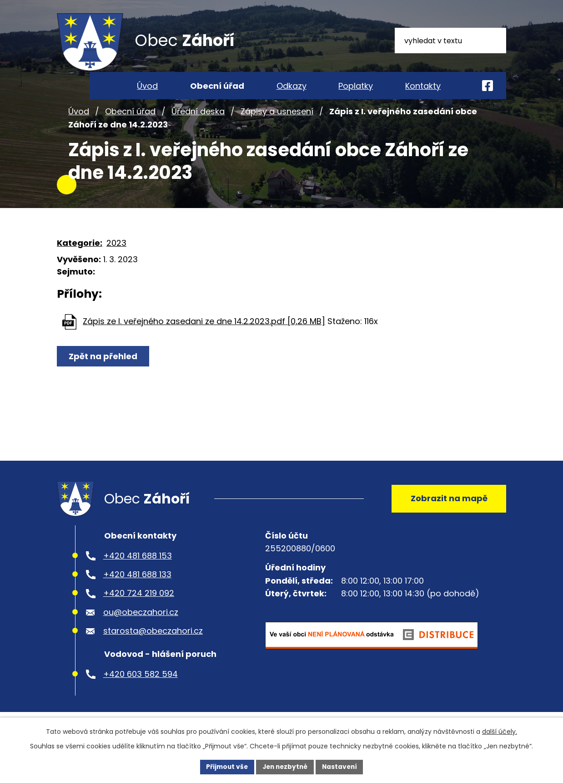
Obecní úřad (130, 120)
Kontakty (423, 86)
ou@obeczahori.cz (140, 623)
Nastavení (341, 766)
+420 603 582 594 (140, 685)
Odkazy (291, 86)
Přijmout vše (224, 766)
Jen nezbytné (285, 766)
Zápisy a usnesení (277, 120)
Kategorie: (79, 251)
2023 (116, 251)
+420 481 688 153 (137, 566)
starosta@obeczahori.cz (153, 642)
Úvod (78, 120)
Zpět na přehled (103, 365)
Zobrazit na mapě (448, 508)
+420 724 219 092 (138, 604)
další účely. (499, 731)
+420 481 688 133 (137, 585)
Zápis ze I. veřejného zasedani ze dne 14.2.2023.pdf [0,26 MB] (204, 330)
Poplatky (355, 86)
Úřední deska (198, 120)
